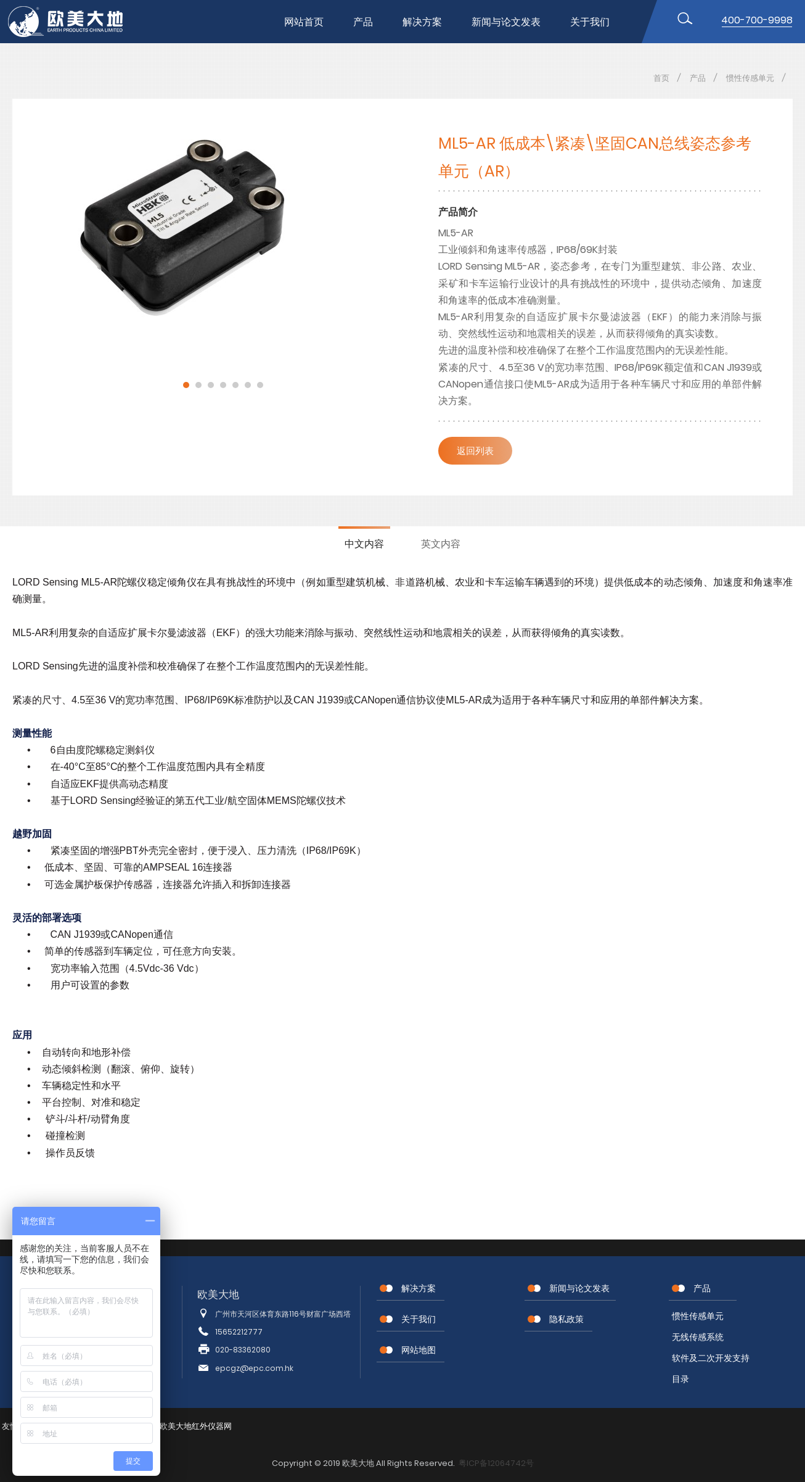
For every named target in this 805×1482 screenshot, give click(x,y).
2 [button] (198, 385)
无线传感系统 (698, 1337)
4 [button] (223, 385)
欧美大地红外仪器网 (196, 1426)
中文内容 (364, 544)
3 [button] (211, 385)
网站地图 (418, 1350)
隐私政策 (566, 1319)
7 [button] (260, 385)
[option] (222, 228)
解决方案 (422, 22)
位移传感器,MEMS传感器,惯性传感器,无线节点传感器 (76, 21)
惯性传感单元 (750, 78)
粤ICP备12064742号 (496, 1463)
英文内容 (440, 544)
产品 (363, 22)
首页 (661, 78)
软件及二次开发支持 (711, 1358)
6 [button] (248, 385)
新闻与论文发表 (506, 22)
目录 (680, 1379)
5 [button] (235, 385)
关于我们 (590, 22)
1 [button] (186, 385)
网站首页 (304, 22)
